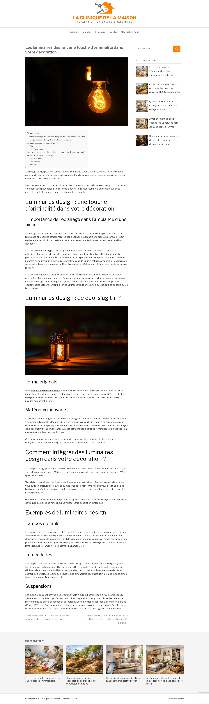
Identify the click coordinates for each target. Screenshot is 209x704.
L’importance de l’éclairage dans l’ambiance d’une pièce (50, 140)
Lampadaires (35, 162)
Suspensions (35, 164)
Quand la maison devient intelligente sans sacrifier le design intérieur (124, 679)
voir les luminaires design (45, 390)
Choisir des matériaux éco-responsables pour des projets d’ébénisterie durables (81, 681)
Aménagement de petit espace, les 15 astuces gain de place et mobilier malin (164, 681)
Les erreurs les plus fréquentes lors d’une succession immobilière (43, 679)
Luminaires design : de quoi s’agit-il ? (43, 143)
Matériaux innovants (38, 149)
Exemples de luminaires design (40, 155)
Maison (86, 32)
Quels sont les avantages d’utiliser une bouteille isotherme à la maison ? (106, 619)
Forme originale (36, 146)
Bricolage (100, 32)
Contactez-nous (130, 32)
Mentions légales (176, 699)
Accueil (74, 32)
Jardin (113, 32)
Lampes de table (36, 159)
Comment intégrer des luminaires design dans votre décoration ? (55, 152)
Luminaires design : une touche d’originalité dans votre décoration (56, 137)
